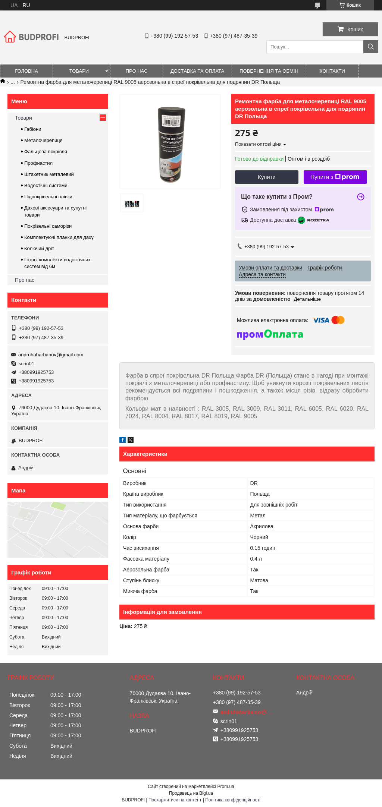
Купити (267, 177)
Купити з (335, 177)
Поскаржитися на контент (174, 800)
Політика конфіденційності (232, 800)
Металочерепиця (43, 140)
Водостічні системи (46, 185)
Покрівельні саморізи (48, 226)
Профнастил (38, 163)
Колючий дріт (39, 248)
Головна (26, 71)
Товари (79, 71)
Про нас (137, 71)
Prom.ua (225, 786)
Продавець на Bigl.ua (191, 793)
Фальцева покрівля (45, 151)
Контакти (332, 71)
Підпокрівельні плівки (48, 196)
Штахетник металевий (49, 174)
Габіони (32, 129)
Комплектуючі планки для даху (59, 237)
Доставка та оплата (197, 71)
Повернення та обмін (268, 71)
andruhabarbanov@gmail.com (50, 354)
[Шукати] (370, 46)
